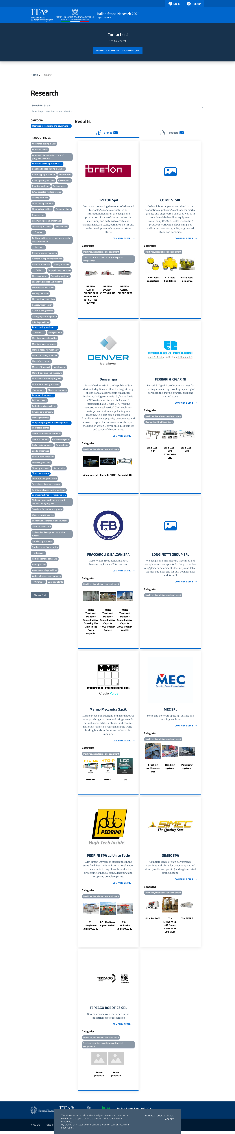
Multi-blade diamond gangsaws (46, 378)
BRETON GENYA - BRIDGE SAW (125, 291)
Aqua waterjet (90, 476)
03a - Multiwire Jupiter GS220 (124, 927)
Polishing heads (39, 400)
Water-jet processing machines (46, 576)
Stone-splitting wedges (43, 515)
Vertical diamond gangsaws (44, 559)
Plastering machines (57, 390)
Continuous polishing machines (46, 221)
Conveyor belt (61, 227)
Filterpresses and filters (43, 288)
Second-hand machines (43, 457)
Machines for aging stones (44, 344)
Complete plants (63, 209)
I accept (169, 1119)
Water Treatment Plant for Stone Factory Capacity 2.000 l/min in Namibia (124, 621)
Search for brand (42, 106)
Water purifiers (39, 564)
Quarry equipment (40, 439)
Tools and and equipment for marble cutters (48, 534)
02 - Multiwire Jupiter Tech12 (107, 925)
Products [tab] (172, 133)
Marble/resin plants (41, 361)
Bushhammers (60, 186)
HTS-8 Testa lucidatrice (186, 279)
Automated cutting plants (44, 144)
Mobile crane (59, 367)
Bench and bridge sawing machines (48, 169)
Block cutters (65, 175)
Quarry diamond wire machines (46, 434)
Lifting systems (55, 332)
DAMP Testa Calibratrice (153, 279)
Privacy (150, 1116)
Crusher (38, 232)
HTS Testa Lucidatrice (170, 279)
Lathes (38, 332)
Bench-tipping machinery (43, 175)
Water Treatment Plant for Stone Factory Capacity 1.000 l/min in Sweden (107, 621)
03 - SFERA (187, 920)
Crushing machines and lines (153, 770)
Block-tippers (64, 180)
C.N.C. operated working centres (46, 192)
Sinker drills (59, 468)
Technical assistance (41, 526)
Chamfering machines (42, 209)
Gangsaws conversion (42, 305)
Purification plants (40, 428)
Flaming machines (40, 293)
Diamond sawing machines (44, 253)
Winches (38, 582)
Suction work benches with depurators (50, 521)
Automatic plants (40, 149)
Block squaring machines (43, 180)
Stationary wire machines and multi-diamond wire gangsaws (49, 502)
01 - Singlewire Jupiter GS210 (90, 927)
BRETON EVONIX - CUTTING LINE (107, 291)
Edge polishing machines (59, 270)
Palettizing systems (187, 768)
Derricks (38, 247)
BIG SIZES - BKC (153, 450)
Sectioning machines (41, 462)
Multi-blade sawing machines (45, 384)
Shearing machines (41, 468)
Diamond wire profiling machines (47, 259)
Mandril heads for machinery (45, 350)
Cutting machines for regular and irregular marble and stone (51, 240)
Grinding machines (40, 322)
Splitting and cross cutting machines (48, 490)
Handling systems (170, 768)
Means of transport (41, 367)
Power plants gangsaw (42, 412)
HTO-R (107, 781)
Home (34, 75)
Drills (38, 270)
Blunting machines (40, 186)
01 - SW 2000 (153, 920)
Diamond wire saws (41, 264)
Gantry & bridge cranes (42, 311)
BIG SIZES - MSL (187, 450)
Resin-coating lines (61, 439)
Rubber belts (62, 445)
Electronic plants (40, 276)
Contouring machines (42, 227)
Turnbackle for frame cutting (45, 547)
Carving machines (40, 198)
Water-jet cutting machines (44, 570)
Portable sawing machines (44, 406)
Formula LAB (125, 476)
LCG (125, 781)
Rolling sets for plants (42, 445)
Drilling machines (61, 264)
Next (137, 285)
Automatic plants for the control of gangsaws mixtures (48, 157)
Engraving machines (60, 276)
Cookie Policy (165, 1116)
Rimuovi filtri (40, 595)
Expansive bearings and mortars (47, 282)
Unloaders (38, 553)
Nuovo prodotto (99, 1076)
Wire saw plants (55, 582)
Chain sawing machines (43, 203)
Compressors (38, 215)
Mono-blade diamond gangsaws (47, 373)
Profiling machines (40, 418)
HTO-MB (90, 781)
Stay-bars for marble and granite (47, 509)
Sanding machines (40, 451)
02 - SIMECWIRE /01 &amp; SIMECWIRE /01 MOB (169, 927)
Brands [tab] (107, 133)
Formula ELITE (108, 476)
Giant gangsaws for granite (44, 316)
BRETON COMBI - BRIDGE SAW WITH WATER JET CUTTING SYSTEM (91, 296)
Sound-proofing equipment (44, 478)
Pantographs (38, 390)
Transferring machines (42, 541)
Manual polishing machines (44, 355)
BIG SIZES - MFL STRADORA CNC (170, 454)
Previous (79, 285)
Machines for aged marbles (44, 338)
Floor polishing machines (43, 299)
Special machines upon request (46, 484)
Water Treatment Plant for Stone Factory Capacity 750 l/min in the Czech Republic (90, 623)
